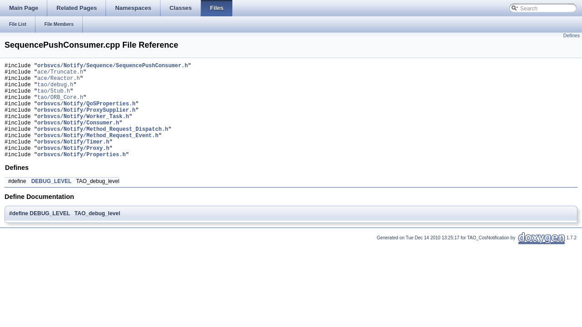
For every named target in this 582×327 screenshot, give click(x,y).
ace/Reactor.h (58, 82)
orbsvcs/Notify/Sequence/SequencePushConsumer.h (112, 66)
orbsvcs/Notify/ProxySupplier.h (86, 120)
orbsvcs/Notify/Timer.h (73, 159)
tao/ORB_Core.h (60, 105)
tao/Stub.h (53, 97)
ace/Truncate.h (60, 74)
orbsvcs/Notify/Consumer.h (78, 136)
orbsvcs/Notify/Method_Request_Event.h (97, 151)
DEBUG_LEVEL (51, 201)
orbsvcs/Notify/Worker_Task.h (83, 128)
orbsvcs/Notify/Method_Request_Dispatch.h (102, 144)
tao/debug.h (55, 90)
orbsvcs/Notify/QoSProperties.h (86, 113)
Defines (571, 35)
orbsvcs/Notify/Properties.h (81, 174)
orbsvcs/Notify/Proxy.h (73, 167)
